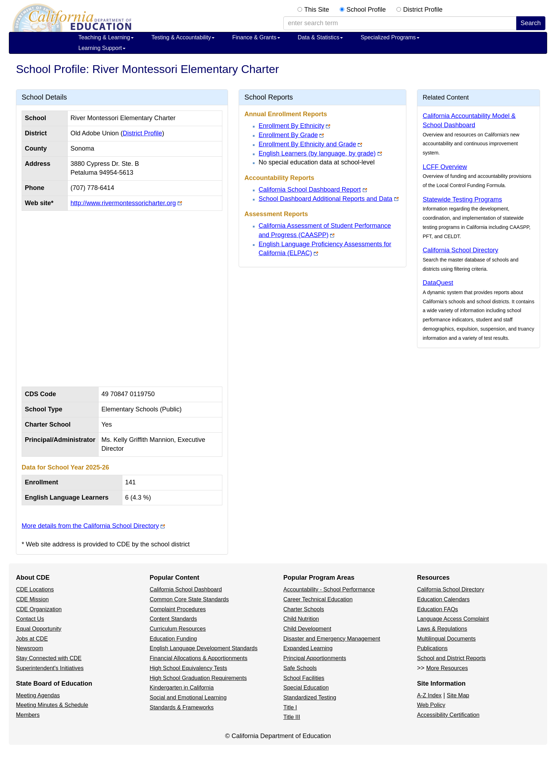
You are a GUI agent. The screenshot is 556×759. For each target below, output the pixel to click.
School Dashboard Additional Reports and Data (325, 198)
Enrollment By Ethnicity (291, 125)
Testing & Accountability (183, 37)
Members (28, 715)
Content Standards (173, 619)
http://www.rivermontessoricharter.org (123, 203)
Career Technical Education (317, 599)
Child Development (307, 629)
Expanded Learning (308, 648)
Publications (432, 648)
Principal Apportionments (314, 658)
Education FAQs (437, 609)
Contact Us (30, 619)
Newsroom (29, 648)
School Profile (366, 9)
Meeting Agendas (38, 695)
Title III (291, 717)
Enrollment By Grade (288, 135)
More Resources (447, 668)
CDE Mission (32, 599)
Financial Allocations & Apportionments (199, 658)
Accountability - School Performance (329, 589)
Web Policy (431, 705)
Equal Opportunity (38, 629)
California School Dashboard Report (309, 189)
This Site (316, 9)
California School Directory (460, 250)
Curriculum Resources (178, 629)
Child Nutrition (301, 619)
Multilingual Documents (446, 639)
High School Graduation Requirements (198, 678)
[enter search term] (399, 23)
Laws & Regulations (442, 629)
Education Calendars (443, 599)
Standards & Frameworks (182, 707)
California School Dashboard (186, 589)
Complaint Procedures (178, 609)
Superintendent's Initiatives (50, 668)
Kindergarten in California (182, 688)
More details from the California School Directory (90, 525)
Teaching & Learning (106, 37)
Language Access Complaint (453, 619)
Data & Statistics (320, 37)
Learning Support (102, 48)
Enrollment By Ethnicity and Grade (307, 144)
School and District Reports (451, 658)
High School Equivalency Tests (188, 668)
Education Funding (173, 639)
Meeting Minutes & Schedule (52, 705)
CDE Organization (39, 609)
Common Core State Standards (189, 599)
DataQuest (438, 282)
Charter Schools (303, 609)
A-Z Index (429, 695)
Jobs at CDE (32, 639)
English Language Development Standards (203, 648)
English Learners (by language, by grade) (317, 153)
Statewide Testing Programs (462, 199)
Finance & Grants (256, 37)
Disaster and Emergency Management (331, 639)
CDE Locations (35, 589)
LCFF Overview (445, 166)
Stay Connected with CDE (49, 658)
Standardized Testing (309, 698)
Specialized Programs (390, 37)
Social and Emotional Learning (188, 698)
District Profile (423, 9)
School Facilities (303, 678)
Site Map (458, 695)
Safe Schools (300, 668)
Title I (290, 707)
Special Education (306, 688)
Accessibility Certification (448, 715)
